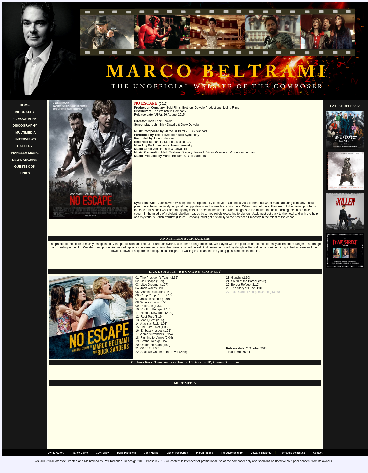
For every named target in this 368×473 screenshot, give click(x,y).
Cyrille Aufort (56, 452)
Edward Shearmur (261, 452)
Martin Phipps (204, 452)
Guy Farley (102, 452)
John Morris (151, 452)
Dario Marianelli (126, 452)
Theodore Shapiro (232, 452)
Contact (317, 452)
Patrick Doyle (80, 452)
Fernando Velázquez (292, 452)
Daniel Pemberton (177, 452)
